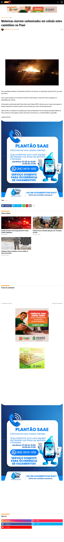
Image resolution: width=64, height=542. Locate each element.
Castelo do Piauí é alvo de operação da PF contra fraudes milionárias (15, 231)
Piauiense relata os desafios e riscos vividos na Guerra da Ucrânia (14, 252)
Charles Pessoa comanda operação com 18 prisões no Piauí (47, 231)
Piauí (10, 17)
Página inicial (4, 17)
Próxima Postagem (57, 303)
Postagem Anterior (7, 303)
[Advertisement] (30, 46)
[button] (2, 2)
